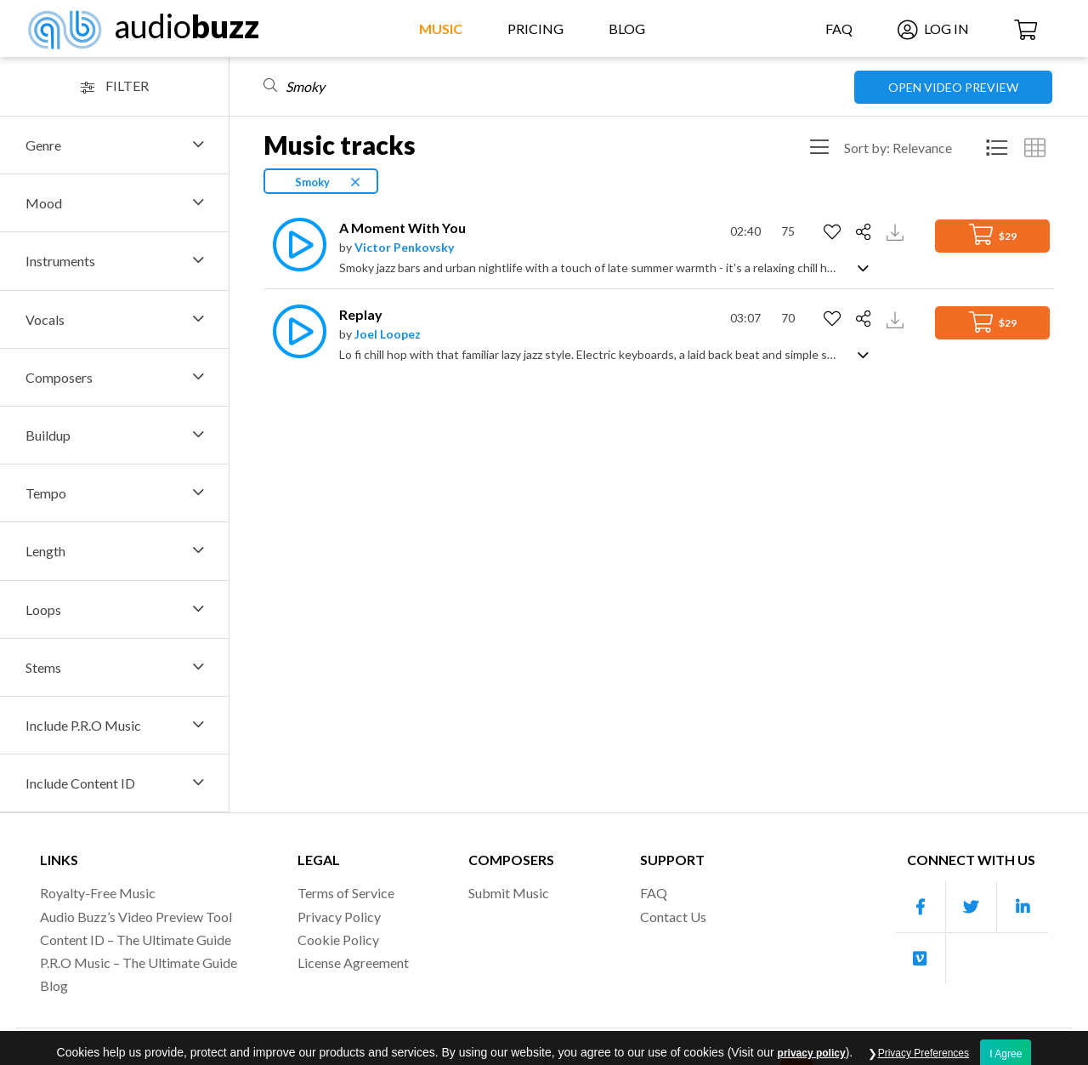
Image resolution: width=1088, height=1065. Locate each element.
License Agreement (353, 962)
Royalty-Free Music (98, 893)
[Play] (295, 244)
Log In (933, 28)
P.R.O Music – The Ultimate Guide (138, 962)
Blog (627, 28)
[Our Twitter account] (971, 907)
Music (440, 28)
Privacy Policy (339, 916)
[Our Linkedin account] (1022, 907)
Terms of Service (346, 893)
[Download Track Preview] (897, 231)
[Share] (866, 232)
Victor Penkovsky (404, 247)
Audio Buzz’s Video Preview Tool (136, 916)
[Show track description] (863, 266)
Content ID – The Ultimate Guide (135, 939)
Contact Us (673, 916)
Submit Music (508, 893)
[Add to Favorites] (834, 232)
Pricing (535, 28)
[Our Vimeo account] (920, 958)
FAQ (839, 28)
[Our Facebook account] (920, 907)
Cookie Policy (338, 939)
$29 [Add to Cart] (993, 234)
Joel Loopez (387, 334)
